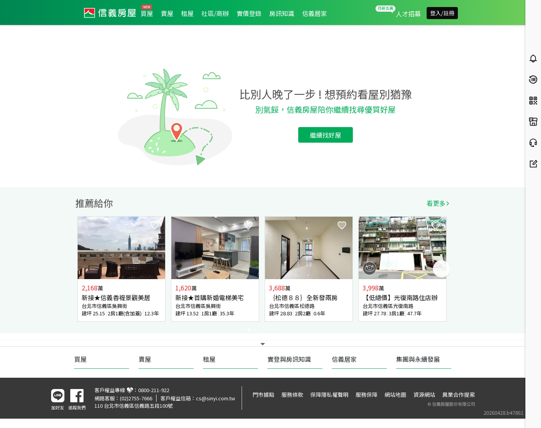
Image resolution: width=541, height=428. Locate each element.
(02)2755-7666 (136, 398)
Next (441, 269)
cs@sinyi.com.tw (215, 398)
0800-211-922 (153, 390)
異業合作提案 (458, 394)
